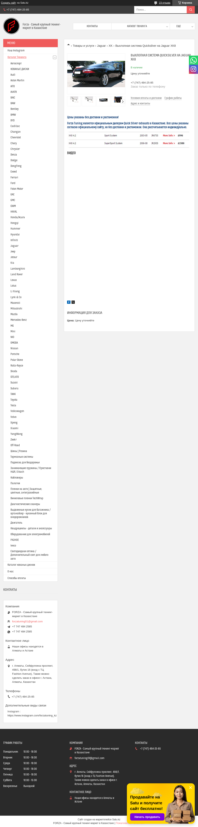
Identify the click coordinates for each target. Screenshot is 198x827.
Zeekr (14, 439)
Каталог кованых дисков (21, 565)
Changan (16, 131)
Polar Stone (17, 360)
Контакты (92, 26)
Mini (13, 331)
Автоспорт (16, 63)
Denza (14, 154)
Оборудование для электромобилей (30, 534)
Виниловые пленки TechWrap (27, 498)
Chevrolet (16, 137)
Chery (14, 143)
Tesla (13, 405)
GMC (13, 200)
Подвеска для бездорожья (25, 462)
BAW (13, 103)
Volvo (13, 417)
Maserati (15, 303)
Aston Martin (17, 80)
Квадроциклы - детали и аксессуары (31, 528)
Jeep (13, 251)
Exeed (14, 171)
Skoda (14, 371)
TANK (13, 394)
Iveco (13, 545)
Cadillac (15, 126)
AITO (13, 86)
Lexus (14, 280)
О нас (10, 571)
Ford (13, 183)
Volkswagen (17, 411)
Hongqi (15, 223)
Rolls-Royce (17, 365)
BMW (13, 114)
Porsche (15, 354)
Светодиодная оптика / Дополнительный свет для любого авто (29, 555)
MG (12, 325)
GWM (13, 206)
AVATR (14, 92)
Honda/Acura (18, 217)
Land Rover (17, 274)
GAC (13, 194)
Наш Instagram (16, 50)
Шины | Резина (19, 451)
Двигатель (16, 522)
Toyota (14, 399)
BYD (13, 120)
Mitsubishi (16, 308)
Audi (13, 74)
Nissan (14, 348)
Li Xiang (15, 291)
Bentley (15, 109)
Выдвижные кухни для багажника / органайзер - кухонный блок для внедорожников (31, 513)
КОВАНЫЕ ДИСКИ (20, 69)
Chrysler (15, 149)
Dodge (14, 160)
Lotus (13, 285)
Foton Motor (17, 189)
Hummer (15, 228)
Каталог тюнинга (137, 26)
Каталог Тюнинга (16, 57)
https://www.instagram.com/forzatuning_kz (32, 715)
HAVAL (14, 211)
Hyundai (15, 234)
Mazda (14, 314)
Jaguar (101, 45)
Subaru (14, 388)
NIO (12, 337)
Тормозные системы (22, 457)
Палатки (15, 483)
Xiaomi (14, 428)
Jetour (14, 257)
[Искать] (191, 9)
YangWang (17, 434)
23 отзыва (164, 2)
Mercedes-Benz (19, 320)
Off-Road (15, 445)
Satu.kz (116, 819)
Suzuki (14, 382)
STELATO (15, 377)
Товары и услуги (83, 45)
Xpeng (14, 422)
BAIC (13, 97)
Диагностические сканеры (25, 504)
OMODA (14, 342)
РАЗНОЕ (15, 540)
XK (111, 45)
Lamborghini (18, 268)
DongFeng (16, 166)
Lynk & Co (16, 297)
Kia (12, 263)
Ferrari (14, 177)
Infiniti (14, 240)
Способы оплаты (16, 578)
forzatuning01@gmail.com (27, 621)
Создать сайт (8, 2)
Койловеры (17, 477)
